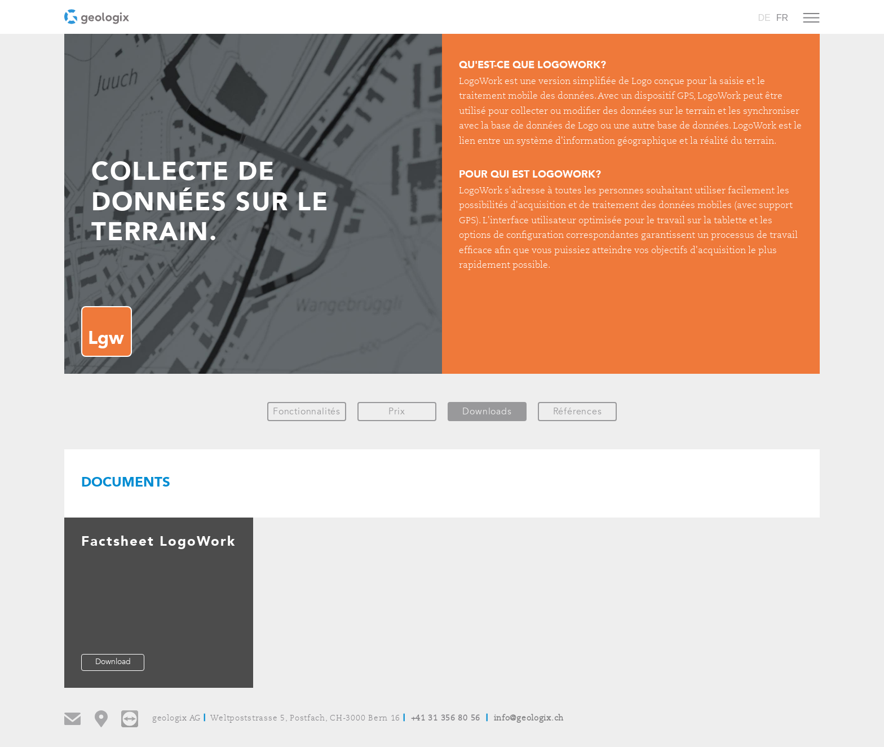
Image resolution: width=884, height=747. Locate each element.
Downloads (486, 411)
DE (764, 18)
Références (577, 411)
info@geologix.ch (529, 718)
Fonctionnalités (307, 411)
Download (113, 661)
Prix (396, 411)
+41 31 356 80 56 (446, 718)
